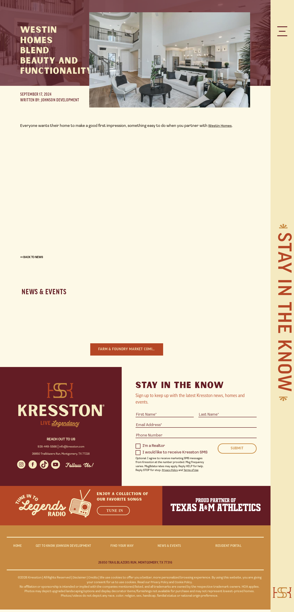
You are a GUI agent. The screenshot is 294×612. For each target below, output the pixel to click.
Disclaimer (78, 580)
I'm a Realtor (150, 446)
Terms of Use (193, 470)
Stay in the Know (283, 313)
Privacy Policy (170, 470)
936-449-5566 (47, 447)
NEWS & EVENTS (169, 547)
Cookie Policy (184, 584)
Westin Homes (221, 126)
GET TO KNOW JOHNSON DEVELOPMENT (63, 547)
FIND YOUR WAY (122, 547)
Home (17, 547)
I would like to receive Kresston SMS (172, 453)
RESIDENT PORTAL (229, 547)
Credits (93, 580)
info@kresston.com (71, 447)
